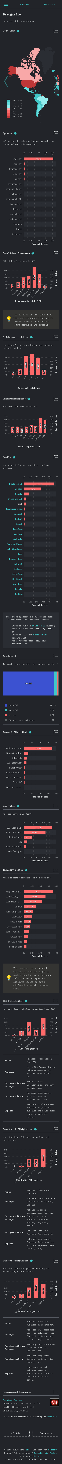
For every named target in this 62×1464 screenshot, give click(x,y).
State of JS (38, 626)
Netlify (52, 1450)
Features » (46, 1433)
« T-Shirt (16, 1433)
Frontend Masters (54, 1402)
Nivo (28, 1450)
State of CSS (40, 635)
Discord (37, 1456)
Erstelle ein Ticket (45, 1453)
